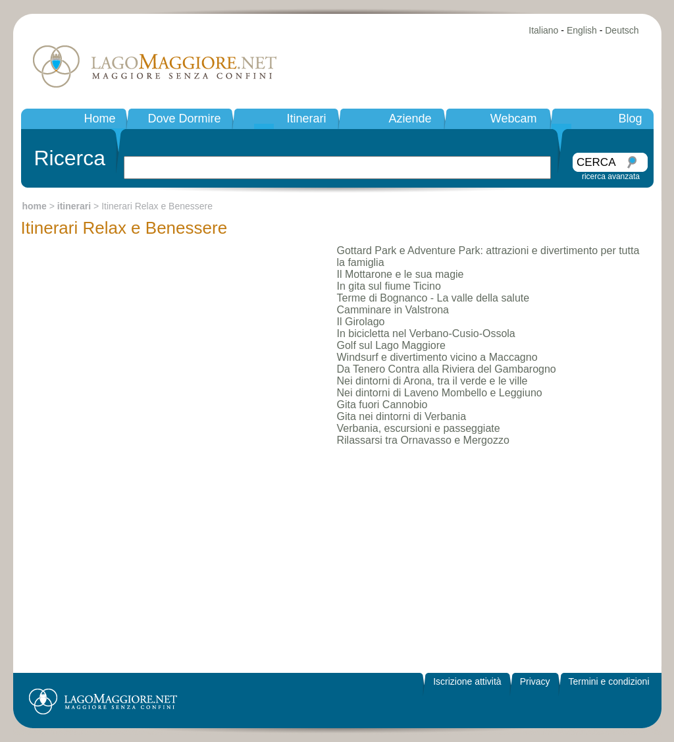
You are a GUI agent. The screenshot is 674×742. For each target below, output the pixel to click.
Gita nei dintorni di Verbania (402, 416)
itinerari (74, 206)
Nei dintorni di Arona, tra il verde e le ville (432, 380)
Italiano (543, 30)
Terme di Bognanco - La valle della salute (433, 298)
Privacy (535, 681)
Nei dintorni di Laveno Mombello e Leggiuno (439, 392)
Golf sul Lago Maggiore (391, 345)
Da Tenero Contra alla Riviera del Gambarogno (446, 369)
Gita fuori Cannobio (382, 404)
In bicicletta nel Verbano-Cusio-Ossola (426, 333)
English (582, 30)
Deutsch (621, 30)
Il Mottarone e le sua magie (400, 274)
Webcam (513, 118)
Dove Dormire (183, 118)
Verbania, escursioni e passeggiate (418, 428)
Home (99, 118)
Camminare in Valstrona (393, 309)
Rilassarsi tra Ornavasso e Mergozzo (423, 440)
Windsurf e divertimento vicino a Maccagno (437, 357)
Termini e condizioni (609, 681)
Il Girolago (361, 321)
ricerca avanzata (611, 176)
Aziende (409, 118)
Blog (630, 118)
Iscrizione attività (467, 681)
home (34, 206)
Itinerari (306, 118)
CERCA (596, 162)
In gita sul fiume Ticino (389, 286)
